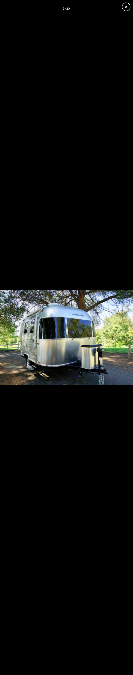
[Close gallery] (126, 7)
